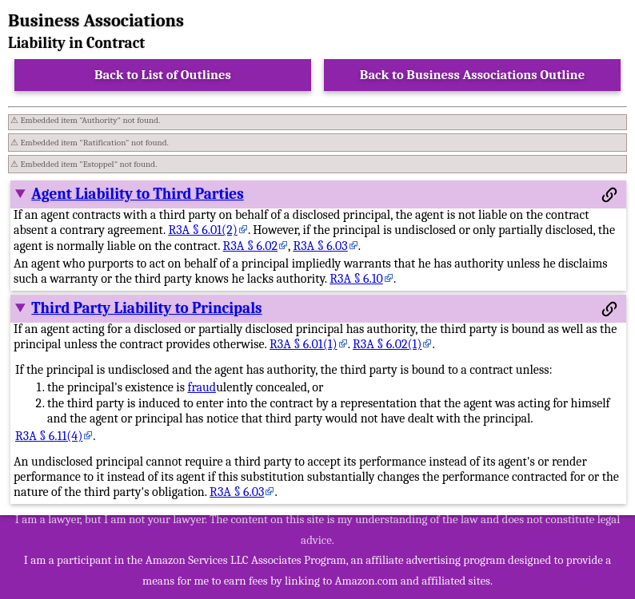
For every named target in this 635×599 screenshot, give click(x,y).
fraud (201, 387)
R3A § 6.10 (356, 279)
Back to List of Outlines (162, 74)
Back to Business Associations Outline (472, 74)
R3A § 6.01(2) (202, 230)
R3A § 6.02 (250, 246)
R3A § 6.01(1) (303, 344)
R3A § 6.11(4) (48, 436)
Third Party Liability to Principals (146, 308)
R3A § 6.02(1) (387, 344)
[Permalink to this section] (609, 194)
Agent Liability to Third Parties (137, 194)
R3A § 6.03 (320, 246)
